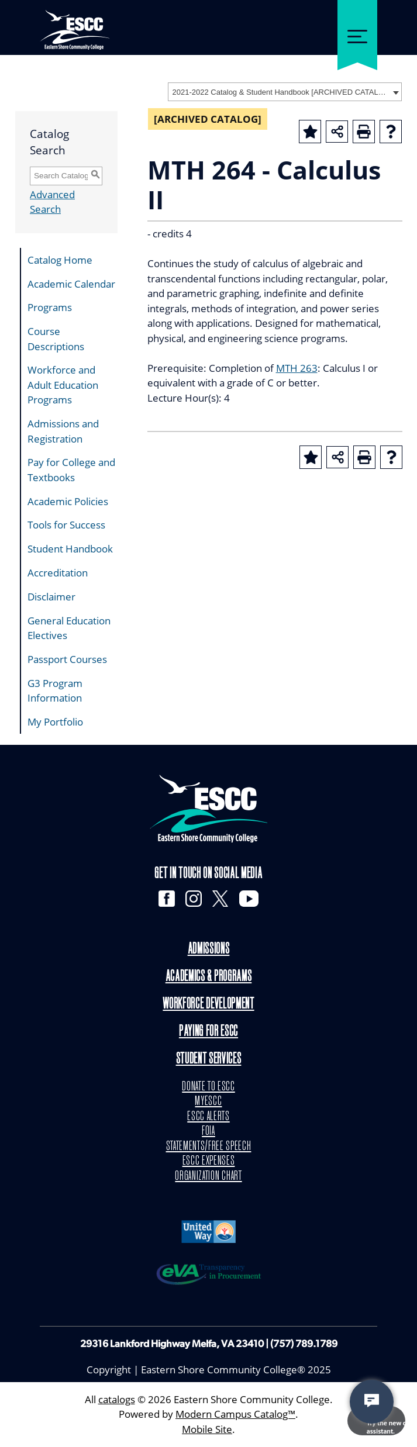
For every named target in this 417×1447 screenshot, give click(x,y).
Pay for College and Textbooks (71, 469)
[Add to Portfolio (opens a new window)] (310, 131)
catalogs (116, 1399)
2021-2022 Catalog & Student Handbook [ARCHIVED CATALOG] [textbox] (281, 92)
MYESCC (208, 1101)
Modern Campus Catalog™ (235, 1414)
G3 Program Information (54, 690)
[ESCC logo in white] (74, 23)
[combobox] (285, 91)
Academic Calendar (71, 284)
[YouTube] (249, 898)
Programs (49, 307)
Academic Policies (67, 501)
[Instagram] (193, 898)
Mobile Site (207, 1429)
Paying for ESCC (208, 1032)
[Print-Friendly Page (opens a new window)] (364, 131)
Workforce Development (208, 1005)
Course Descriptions (55, 338)
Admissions (209, 950)
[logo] (209, 808)
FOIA (208, 1131)
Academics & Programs (209, 977)
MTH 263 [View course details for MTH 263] (297, 368)
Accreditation (57, 572)
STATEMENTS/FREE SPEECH (208, 1146)
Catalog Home (59, 260)
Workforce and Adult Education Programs (62, 384)
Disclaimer (51, 596)
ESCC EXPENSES (208, 1161)
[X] (220, 898)
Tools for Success (66, 524)
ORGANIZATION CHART (208, 1176)
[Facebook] (166, 898)
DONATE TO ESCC (208, 1087)
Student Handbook (70, 548)
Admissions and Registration (63, 431)
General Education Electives (69, 628)
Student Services (209, 1060)
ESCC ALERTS (208, 1117)
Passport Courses (67, 659)
